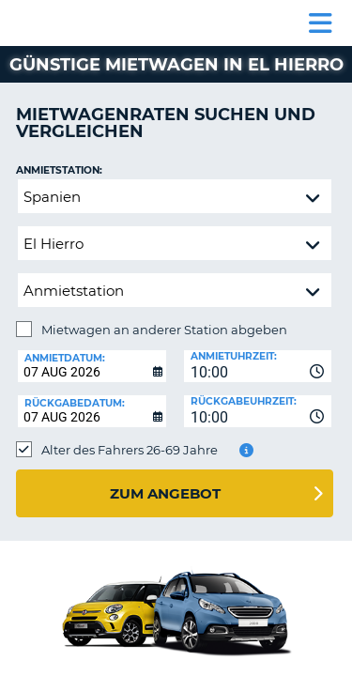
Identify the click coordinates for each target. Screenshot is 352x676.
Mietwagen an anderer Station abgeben (164, 329)
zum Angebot (165, 493)
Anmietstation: (59, 170)
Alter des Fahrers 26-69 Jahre (129, 449)
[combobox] (258, 366)
